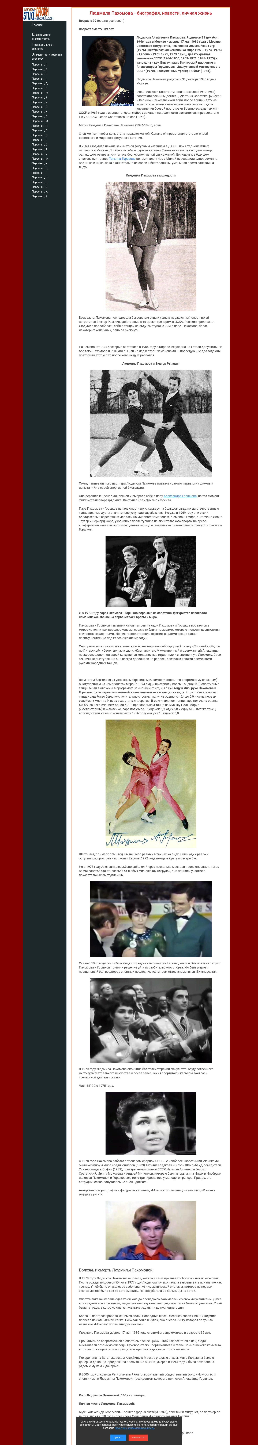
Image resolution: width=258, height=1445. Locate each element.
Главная (42, 24)
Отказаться (138, 1437)
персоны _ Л (45, 116)
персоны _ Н (45, 125)
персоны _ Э (44, 186)
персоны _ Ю (45, 191)
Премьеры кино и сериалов (48, 46)
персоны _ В (44, 73)
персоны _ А (44, 64)
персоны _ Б (44, 69)
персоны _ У (44, 153)
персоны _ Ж (45, 92)
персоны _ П (45, 134)
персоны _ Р (44, 139)
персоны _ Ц (45, 167)
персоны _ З (44, 97)
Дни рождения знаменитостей (46, 36)
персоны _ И (45, 101)
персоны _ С (44, 144)
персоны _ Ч (45, 172)
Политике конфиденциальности (134, 1427)
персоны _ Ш (45, 177)
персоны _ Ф (45, 158)
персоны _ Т (44, 149)
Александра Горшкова (180, 388)
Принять (118, 1437)
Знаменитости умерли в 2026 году (52, 56)
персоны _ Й (45, 106)
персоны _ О (45, 130)
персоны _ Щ (45, 181)
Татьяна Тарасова (122, 158)
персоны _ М (45, 120)
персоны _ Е (44, 87)
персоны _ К (44, 111)
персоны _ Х (44, 163)
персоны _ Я (44, 196)
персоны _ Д (45, 83)
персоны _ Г (44, 78)
